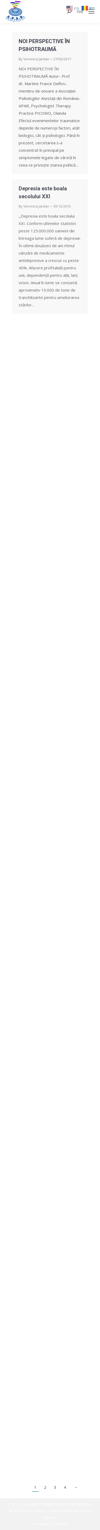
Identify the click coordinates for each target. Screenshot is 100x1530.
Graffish (60, 1524)
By (34, 59)
